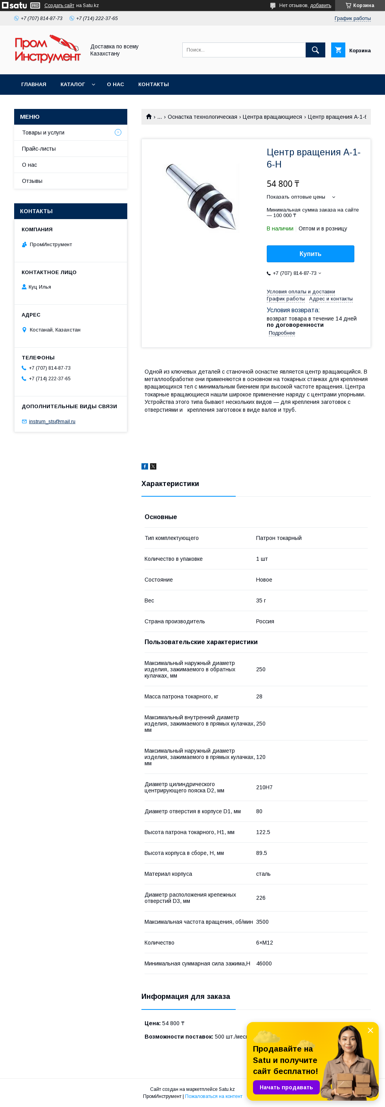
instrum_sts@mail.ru (52, 421)
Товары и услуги (43, 132)
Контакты (153, 84)
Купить (311, 254)
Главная (33, 84)
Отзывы (32, 181)
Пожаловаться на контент (213, 1096)
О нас (115, 84)
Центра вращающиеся (272, 117)
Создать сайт (59, 5)
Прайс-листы (39, 149)
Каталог (72, 84)
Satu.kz (227, 1089)
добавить (320, 5)
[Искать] (315, 49)
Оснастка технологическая (202, 117)
